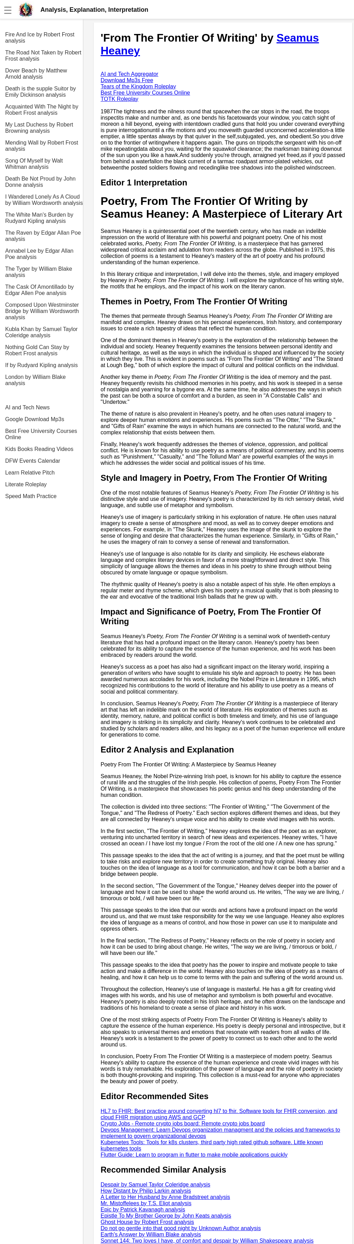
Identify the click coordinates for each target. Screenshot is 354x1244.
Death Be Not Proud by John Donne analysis (40, 182)
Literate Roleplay (26, 484)
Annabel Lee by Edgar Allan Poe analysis (39, 254)
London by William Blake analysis (35, 380)
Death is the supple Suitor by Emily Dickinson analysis (40, 92)
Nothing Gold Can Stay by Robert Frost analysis (37, 350)
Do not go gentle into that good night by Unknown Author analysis (181, 1228)
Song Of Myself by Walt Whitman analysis (34, 164)
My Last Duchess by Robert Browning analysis (39, 128)
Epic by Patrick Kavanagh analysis (143, 1209)
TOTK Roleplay (119, 99)
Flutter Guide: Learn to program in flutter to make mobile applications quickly (194, 1155)
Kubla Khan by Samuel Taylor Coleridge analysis (41, 332)
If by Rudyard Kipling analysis (41, 365)
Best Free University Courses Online (41, 434)
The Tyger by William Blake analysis (38, 272)
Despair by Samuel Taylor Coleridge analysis (155, 1185)
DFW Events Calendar (32, 461)
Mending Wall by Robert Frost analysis (41, 146)
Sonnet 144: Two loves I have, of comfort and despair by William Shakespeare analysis (207, 1241)
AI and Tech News (27, 407)
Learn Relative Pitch (30, 473)
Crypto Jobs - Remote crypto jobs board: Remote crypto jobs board (183, 1123)
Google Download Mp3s (34, 419)
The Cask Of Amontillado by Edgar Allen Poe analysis (39, 290)
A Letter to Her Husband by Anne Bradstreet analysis (165, 1197)
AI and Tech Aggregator (129, 74)
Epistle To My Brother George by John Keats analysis (166, 1216)
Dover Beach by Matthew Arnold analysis (36, 74)
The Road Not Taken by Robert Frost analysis (43, 56)
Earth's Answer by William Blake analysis (151, 1234)
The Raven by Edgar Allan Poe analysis (43, 236)
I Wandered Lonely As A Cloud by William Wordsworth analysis (44, 200)
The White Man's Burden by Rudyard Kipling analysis (39, 218)
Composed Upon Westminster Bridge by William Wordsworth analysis (42, 311)
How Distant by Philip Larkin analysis (146, 1191)
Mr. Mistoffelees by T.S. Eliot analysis (146, 1203)
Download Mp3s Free (127, 80)
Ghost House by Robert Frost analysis (147, 1222)
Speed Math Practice (31, 496)
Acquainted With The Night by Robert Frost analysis (41, 110)
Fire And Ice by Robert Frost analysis (39, 38)
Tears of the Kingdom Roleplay (138, 86)
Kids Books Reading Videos (39, 449)
